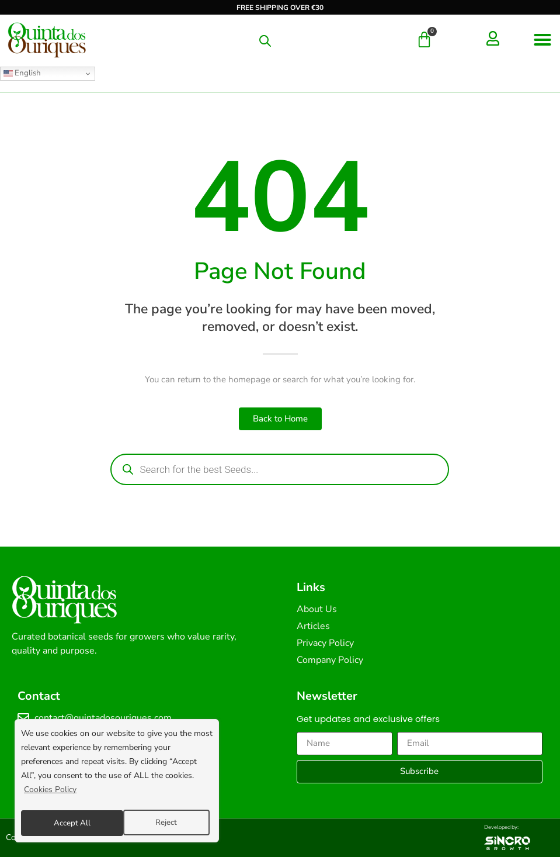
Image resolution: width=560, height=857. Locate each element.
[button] (542, 40)
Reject (64, 822)
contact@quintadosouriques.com (103, 717)
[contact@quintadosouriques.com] (23, 718)
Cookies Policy (50, 793)
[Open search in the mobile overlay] (265, 40)
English (22, 73)
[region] (117, 782)
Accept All (161, 822)
